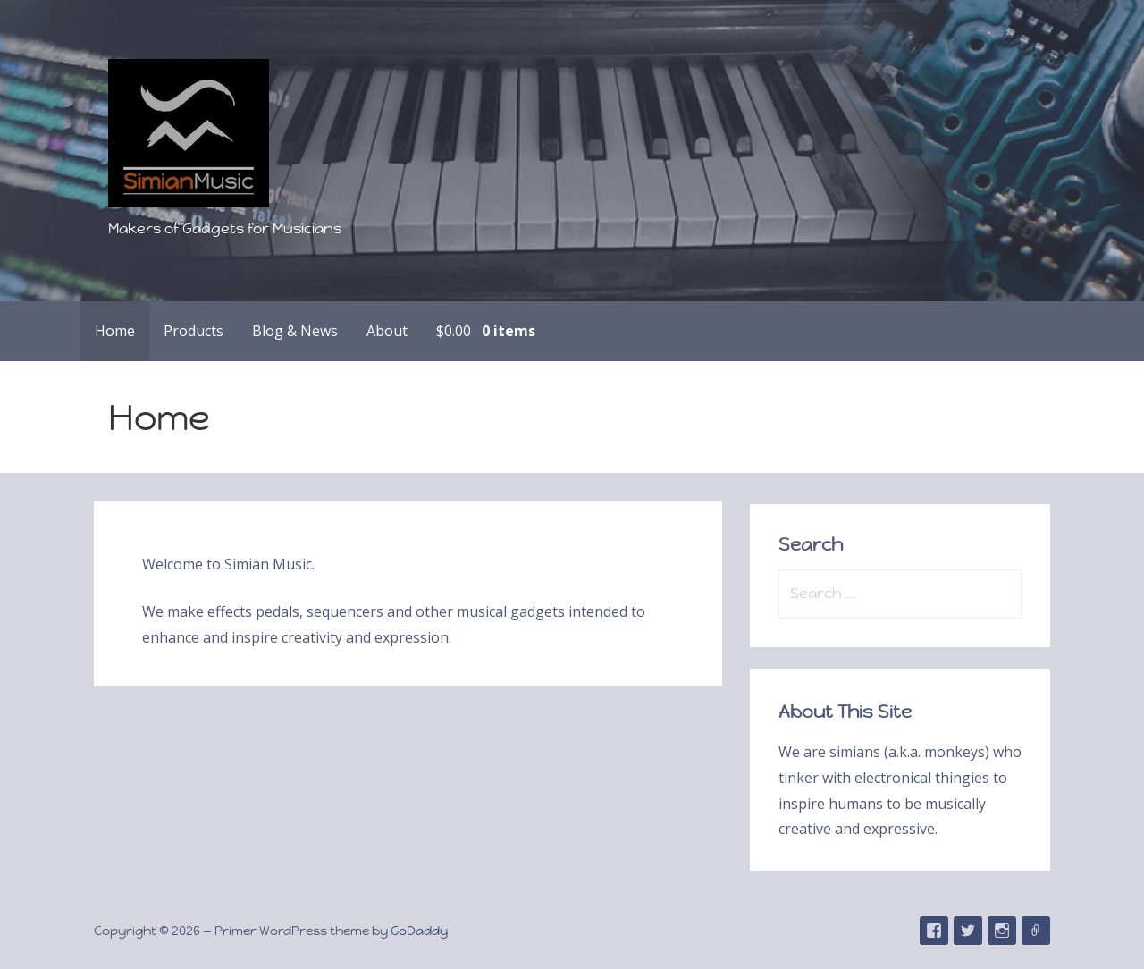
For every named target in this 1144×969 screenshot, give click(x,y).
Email (1036, 930)
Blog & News (295, 331)
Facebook (934, 930)
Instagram (1002, 930)
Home (115, 331)
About (387, 331)
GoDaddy (419, 931)
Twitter (968, 930)
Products (193, 331)
